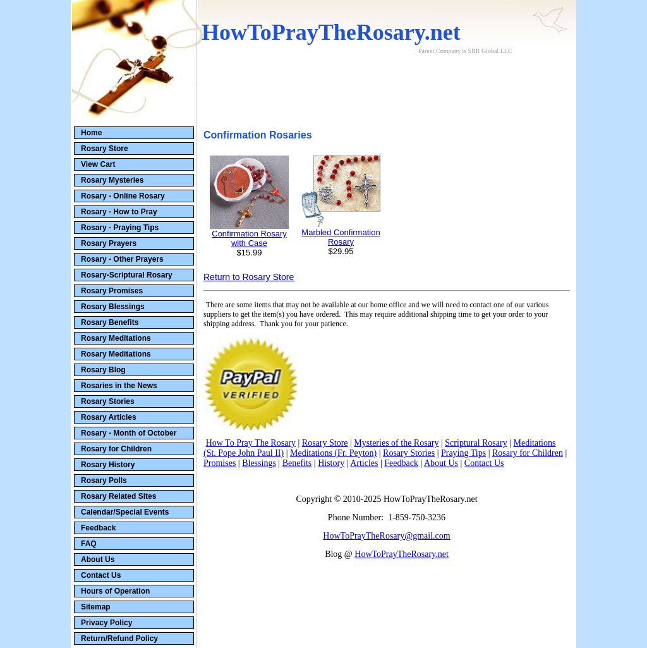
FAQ (89, 543)
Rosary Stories (108, 401)
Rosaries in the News (119, 385)
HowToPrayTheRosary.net (401, 554)
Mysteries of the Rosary (396, 443)
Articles (364, 463)
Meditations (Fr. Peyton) (333, 453)
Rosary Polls (104, 480)
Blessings (259, 463)
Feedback (98, 527)
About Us (97, 559)
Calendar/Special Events (125, 512)
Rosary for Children (116, 448)
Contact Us (101, 575)
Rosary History (108, 464)
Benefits (297, 463)
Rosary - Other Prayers (122, 259)
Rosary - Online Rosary (123, 196)
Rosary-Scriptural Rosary (126, 275)
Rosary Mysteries (112, 180)
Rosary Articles (108, 417)
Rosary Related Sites (118, 496)
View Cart (98, 164)
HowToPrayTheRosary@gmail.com (386, 536)
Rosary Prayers (108, 243)
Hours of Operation (115, 591)
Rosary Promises (112, 290)
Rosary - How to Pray (119, 211)
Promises (219, 463)
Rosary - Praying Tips (120, 227)
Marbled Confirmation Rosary (340, 237)
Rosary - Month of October (128, 433)
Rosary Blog (103, 369)
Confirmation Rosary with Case (249, 238)
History (331, 463)
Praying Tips (463, 453)
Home (91, 132)
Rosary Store (104, 148)
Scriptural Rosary (476, 443)
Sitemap (96, 606)
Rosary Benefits (109, 322)
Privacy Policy (106, 622)
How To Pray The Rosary (251, 443)
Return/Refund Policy (119, 638)
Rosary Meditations (116, 338)
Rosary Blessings (113, 306)
